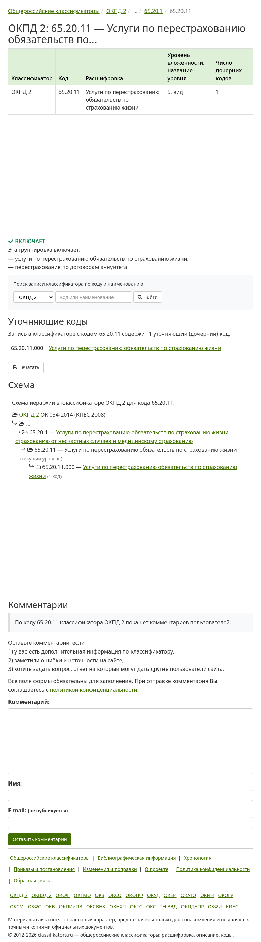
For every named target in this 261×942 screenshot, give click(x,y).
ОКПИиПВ (70, 906)
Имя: (15, 783)
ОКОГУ (226, 895)
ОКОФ (63, 895)
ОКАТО (188, 895)
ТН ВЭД (168, 906)
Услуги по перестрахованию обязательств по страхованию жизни (135, 348)
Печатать (26, 367)
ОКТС (136, 906)
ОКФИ (215, 906)
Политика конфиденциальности (213, 869)
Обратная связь (32, 880)
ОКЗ (99, 895)
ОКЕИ (170, 895)
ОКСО (114, 895)
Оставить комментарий (40, 839)
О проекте (156, 869)
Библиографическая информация (137, 858)
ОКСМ (17, 906)
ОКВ (50, 906)
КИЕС (232, 906)
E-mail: (38, 810)
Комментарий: (28, 702)
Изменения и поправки (110, 869)
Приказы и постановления (44, 869)
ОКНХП (117, 906)
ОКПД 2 (29, 414)
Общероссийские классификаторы (50, 858)
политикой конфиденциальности (93, 689)
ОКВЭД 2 (42, 895)
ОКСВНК (95, 906)
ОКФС (34, 906)
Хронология (197, 858)
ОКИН (207, 895)
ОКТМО (82, 895)
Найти (148, 297)
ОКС (151, 906)
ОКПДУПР (192, 906)
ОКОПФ (134, 895)
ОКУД (153, 895)
